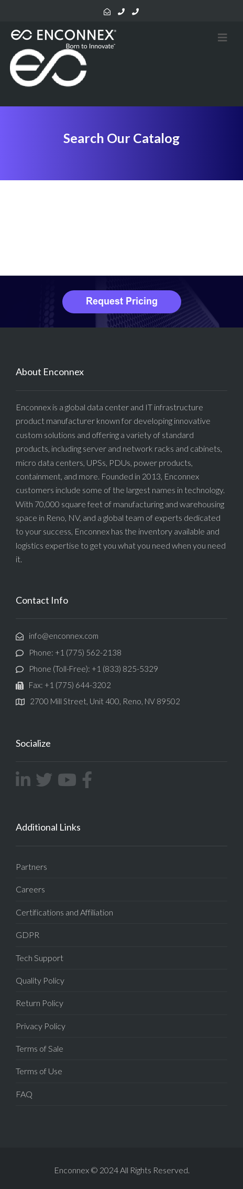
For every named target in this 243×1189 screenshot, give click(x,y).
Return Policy (39, 1003)
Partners (31, 866)
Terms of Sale (39, 1048)
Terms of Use (39, 1071)
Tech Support (39, 958)
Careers (30, 889)
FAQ (24, 1094)
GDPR (27, 935)
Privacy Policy (40, 1026)
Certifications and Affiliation (64, 912)
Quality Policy (40, 980)
